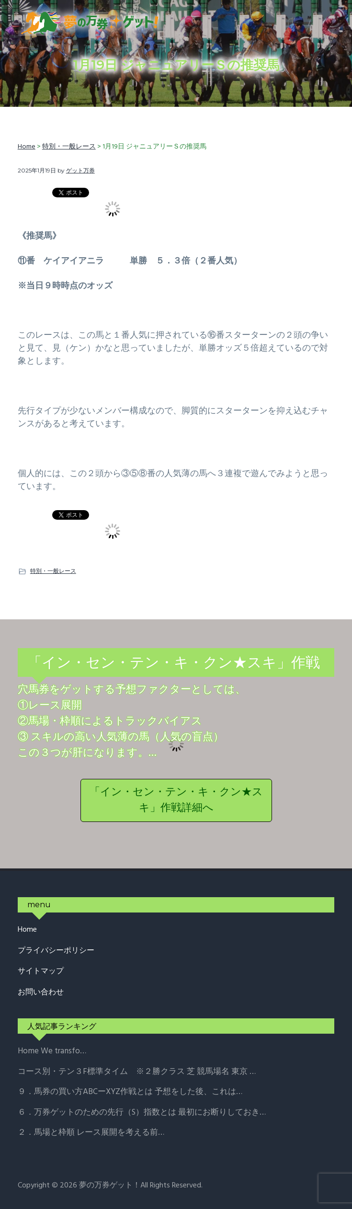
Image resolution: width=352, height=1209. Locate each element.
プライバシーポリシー (56, 951)
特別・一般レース (53, 570)
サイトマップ (41, 972)
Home (27, 930)
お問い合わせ (41, 993)
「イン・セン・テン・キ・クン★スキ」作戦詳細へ (176, 800)
